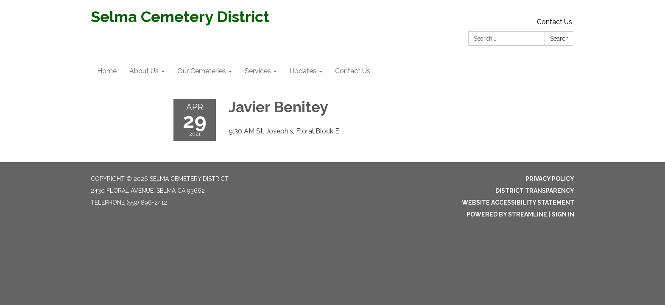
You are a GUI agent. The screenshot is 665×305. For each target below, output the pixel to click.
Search (559, 38)
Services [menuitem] (258, 71)
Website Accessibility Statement (518, 202)
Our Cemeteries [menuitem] (201, 71)
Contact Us (554, 22)
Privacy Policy (549, 178)
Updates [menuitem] (303, 71)
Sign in (563, 214)
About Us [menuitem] (144, 71)
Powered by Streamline (507, 214)
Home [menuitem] (107, 71)
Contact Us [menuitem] (352, 71)
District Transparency (534, 190)
